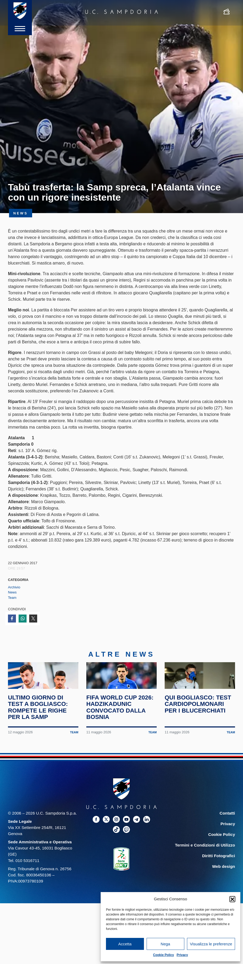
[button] (232, 899)
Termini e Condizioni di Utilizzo (205, 858)
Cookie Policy (163, 955)
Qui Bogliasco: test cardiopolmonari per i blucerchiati (199, 717)
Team (12, 598)
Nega (165, 944)
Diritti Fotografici (218, 869)
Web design (223, 880)
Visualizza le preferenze (211, 944)
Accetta (124, 944)
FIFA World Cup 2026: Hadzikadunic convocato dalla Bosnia (121, 720)
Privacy (182, 955)
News (12, 592)
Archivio (14, 587)
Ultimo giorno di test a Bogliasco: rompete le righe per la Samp (39, 720)
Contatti (227, 826)
